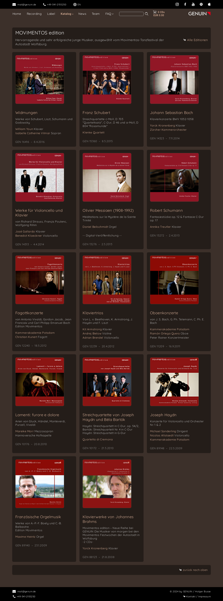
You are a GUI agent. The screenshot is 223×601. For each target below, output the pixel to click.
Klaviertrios (93, 312)
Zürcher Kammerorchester (168, 129)
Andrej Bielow (97, 333)
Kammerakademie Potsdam (35, 332)
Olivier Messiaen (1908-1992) (108, 210)
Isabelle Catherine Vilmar (38, 133)
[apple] (209, 4)
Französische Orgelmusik (38, 516)
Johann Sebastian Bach (171, 112)
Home (17, 13)
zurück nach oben (193, 570)
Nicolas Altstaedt (170, 435)
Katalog (66, 13)
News (82, 13)
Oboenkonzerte (164, 312)
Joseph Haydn (163, 414)
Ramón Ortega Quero (169, 333)
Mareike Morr (34, 431)
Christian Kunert (31, 337)
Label (51, 13)
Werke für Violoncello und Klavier (39, 213)
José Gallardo (30, 231)
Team (96, 13)
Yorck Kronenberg (167, 125)
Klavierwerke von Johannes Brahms (108, 519)
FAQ (108, 13)
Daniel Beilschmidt (99, 226)
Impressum (197, 596)
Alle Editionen (195, 40)
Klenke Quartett (93, 132)
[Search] (131, 14)
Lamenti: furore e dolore (37, 414)
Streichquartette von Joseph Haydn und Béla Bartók (108, 417)
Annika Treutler (165, 226)
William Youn (29, 129)
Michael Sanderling (169, 431)
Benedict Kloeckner (36, 235)
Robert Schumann (166, 210)
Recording (34, 13)
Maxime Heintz (29, 536)
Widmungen (26, 112)
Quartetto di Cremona (98, 439)
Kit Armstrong (97, 329)
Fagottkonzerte (29, 312)
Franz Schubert (96, 112)
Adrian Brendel (101, 337)
